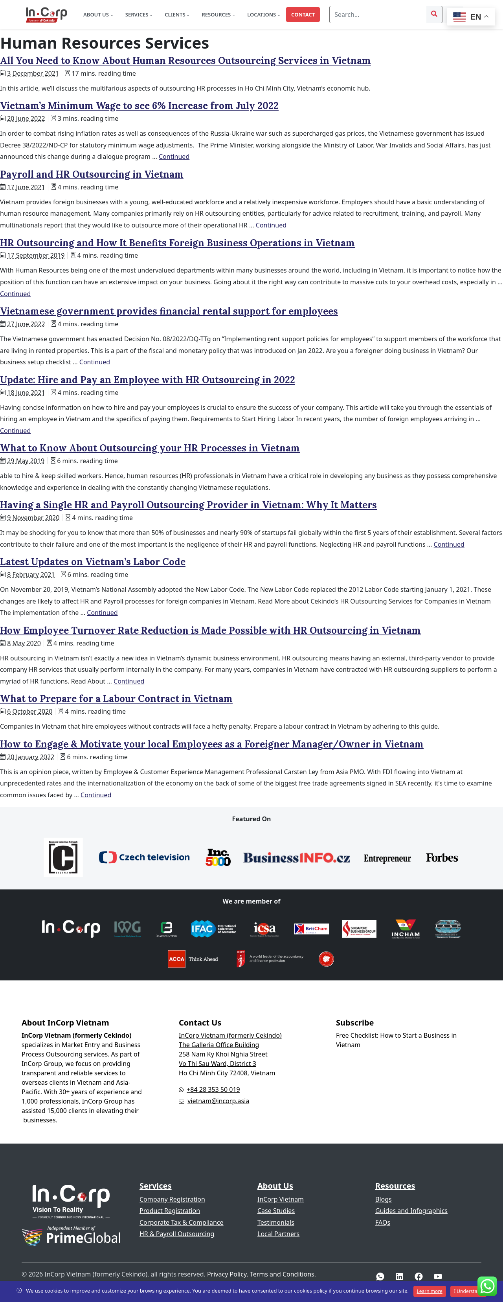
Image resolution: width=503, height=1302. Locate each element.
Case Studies (276, 1210)
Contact (303, 14)
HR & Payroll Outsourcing (177, 1233)
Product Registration (170, 1210)
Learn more (429, 1291)
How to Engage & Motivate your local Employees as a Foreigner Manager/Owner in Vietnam (212, 744)
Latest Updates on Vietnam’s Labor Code (92, 562)
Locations (262, 14)
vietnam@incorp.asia (218, 1101)
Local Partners (278, 1233)
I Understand (468, 1291)
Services (137, 14)
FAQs (382, 1222)
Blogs (383, 1199)
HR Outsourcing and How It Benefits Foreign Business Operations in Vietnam (177, 243)
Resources (217, 14)
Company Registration (172, 1199)
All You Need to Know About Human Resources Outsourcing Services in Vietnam (185, 61)
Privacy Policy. (227, 1274)
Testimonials (275, 1222)
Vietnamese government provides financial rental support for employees (169, 311)
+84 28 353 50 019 (213, 1089)
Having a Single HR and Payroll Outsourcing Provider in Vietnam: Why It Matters (188, 505)
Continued (174, 156)
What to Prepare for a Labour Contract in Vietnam (116, 699)
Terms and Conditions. (283, 1274)
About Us (96, 14)
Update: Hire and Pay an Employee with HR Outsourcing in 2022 (147, 380)
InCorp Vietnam (280, 1199)
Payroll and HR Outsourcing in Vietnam (92, 174)
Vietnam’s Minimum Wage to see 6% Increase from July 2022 (139, 106)
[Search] (378, 14)
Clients (176, 14)
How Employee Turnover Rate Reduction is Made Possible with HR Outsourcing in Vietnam (210, 630)
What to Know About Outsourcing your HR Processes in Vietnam (150, 448)
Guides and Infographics (411, 1210)
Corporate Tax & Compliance (182, 1222)
